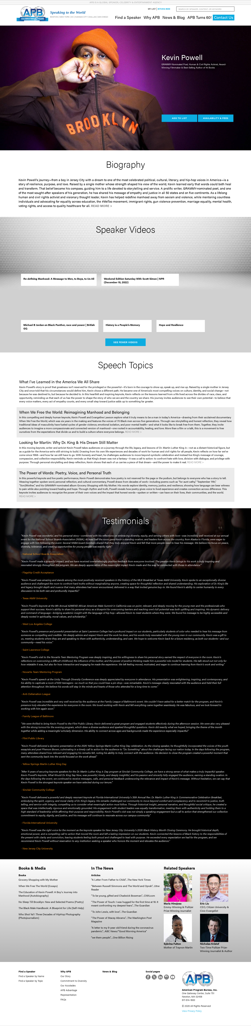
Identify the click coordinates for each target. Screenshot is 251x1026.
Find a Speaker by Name (31, 976)
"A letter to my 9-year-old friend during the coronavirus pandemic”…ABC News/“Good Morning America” (122, 929)
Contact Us (223, 17)
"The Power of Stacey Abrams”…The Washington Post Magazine (121, 919)
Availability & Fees (215, 118)
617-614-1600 (164, 9)
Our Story (65, 976)
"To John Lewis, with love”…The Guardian (114, 912)
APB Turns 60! (199, 17)
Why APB (152, 17)
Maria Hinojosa (172, 904)
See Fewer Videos (125, 342)
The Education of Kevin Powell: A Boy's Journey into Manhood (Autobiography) (48, 894)
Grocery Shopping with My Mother (38, 880)
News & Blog (173, 17)
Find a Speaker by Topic (31, 981)
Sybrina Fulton (172, 944)
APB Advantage (68, 990)
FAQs (63, 1000)
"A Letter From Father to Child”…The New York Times (121, 880)
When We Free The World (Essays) (38, 886)
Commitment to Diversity (73, 981)
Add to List (179, 118)
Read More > (101, 206)
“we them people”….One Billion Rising (112, 938)
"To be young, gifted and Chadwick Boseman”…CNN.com (123, 896)
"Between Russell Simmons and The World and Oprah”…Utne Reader (125, 888)
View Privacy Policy (192, 1011)
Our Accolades (68, 986)
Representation (68, 995)
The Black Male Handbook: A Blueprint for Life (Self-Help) (51, 908)
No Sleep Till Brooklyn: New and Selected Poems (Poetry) (51, 902)
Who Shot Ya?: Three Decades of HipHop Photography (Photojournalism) (49, 916)
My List (152, 9)
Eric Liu (204, 904)
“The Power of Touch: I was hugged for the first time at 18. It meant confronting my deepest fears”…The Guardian (124, 904)
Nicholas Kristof (209, 944)
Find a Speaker (128, 17)
